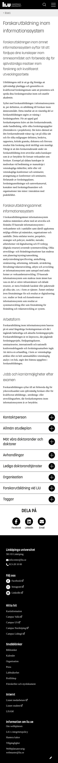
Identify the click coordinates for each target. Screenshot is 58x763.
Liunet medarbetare (15, 700)
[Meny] (53, 4)
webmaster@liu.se (15, 752)
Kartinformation (14, 611)
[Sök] (44, 4)
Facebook (13, 581)
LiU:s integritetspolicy (17, 732)
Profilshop (11, 678)
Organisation (12, 661)
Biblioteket (11, 650)
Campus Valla (13, 616)
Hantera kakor (13, 737)
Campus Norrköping (16, 628)
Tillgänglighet (13, 743)
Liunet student (13, 705)
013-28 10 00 (15, 564)
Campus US (12, 622)
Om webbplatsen (14, 726)
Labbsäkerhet (12, 672)
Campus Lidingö (14, 633)
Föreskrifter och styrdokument (21, 684)
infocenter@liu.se (17, 560)
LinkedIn (13, 593)
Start (8, 12)
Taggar (26, 499)
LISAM (10, 711)
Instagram (13, 587)
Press (8, 667)
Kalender (10, 655)
